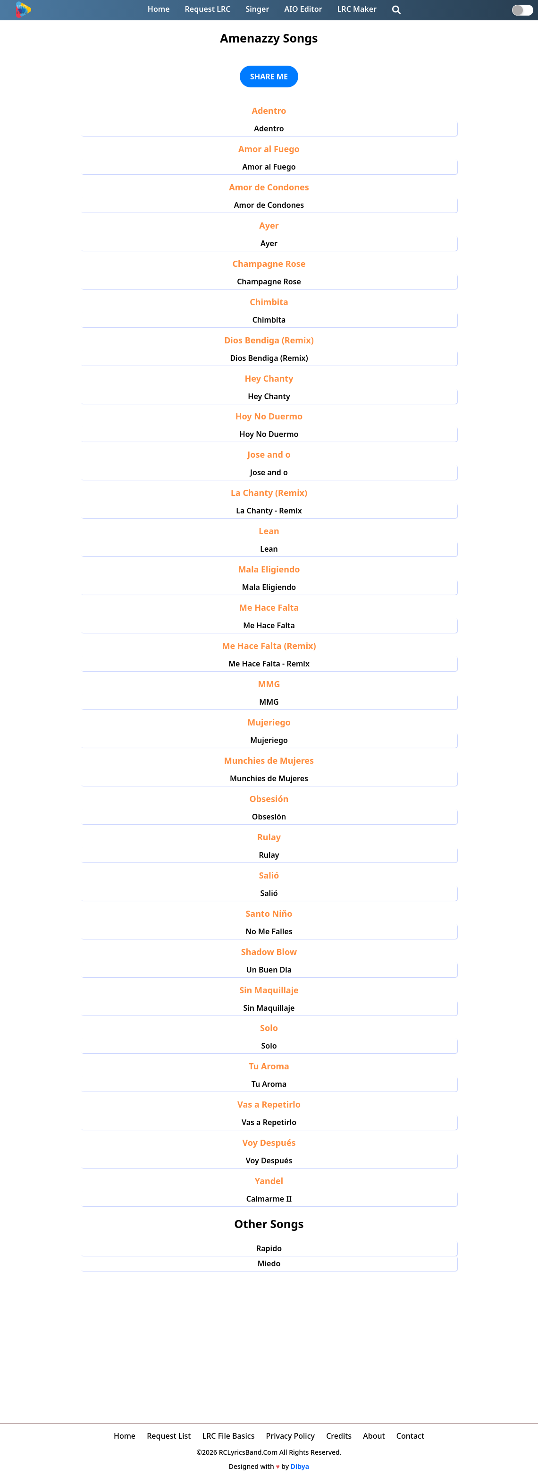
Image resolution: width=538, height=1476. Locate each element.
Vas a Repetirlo (269, 1122)
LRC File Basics (228, 1436)
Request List (169, 1436)
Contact (410, 1436)
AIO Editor (303, 9)
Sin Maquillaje (269, 1008)
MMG (268, 702)
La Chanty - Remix (269, 510)
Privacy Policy (290, 1436)
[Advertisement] (269, 1342)
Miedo (269, 1263)
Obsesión (269, 816)
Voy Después (269, 1160)
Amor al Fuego (268, 167)
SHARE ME (269, 76)
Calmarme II (269, 1199)
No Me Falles (268, 931)
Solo (269, 1046)
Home (159, 9)
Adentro (269, 128)
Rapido (269, 1248)
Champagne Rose (269, 281)
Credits (339, 1436)
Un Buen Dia (269, 969)
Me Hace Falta (269, 625)
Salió (268, 893)
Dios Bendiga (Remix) (269, 358)
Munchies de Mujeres (269, 778)
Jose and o (269, 472)
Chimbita (269, 320)
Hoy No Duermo (269, 434)
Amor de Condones (269, 205)
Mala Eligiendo (269, 587)
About (374, 1436)
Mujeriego (269, 740)
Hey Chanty (269, 396)
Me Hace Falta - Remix (269, 663)
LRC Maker (357, 9)
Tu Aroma (269, 1084)
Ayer (269, 243)
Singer (257, 9)
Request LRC (208, 9)
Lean (269, 549)
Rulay (269, 855)
